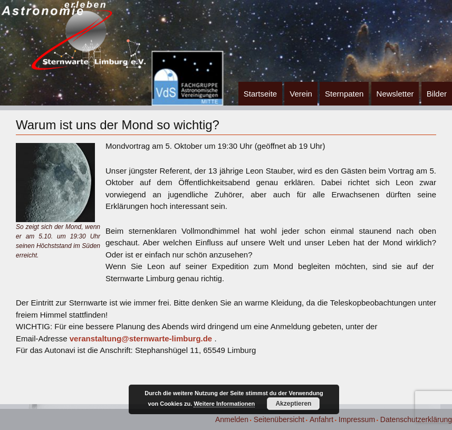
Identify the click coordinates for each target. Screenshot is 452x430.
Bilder (437, 93)
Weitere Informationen (224, 403)
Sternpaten (344, 93)
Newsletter (395, 93)
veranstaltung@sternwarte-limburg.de (141, 338)
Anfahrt (321, 419)
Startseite (260, 93)
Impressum (357, 419)
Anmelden (231, 419)
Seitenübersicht (279, 419)
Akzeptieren (293, 403)
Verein (301, 93)
